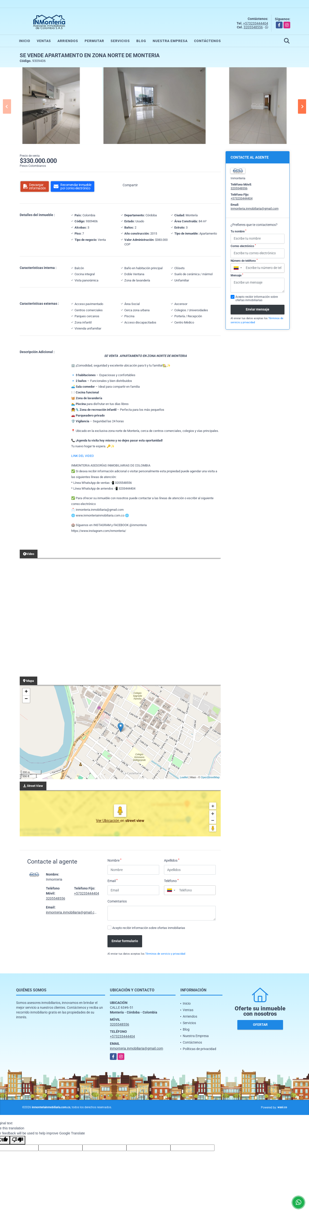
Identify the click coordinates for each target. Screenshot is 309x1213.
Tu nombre (238, 231)
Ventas (44, 41)
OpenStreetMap (210, 777)
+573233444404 (255, 23)
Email (112, 880)
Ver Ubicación (108, 820)
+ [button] (26, 692)
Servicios (120, 41)
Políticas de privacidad (199, 1049)
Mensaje (237, 275)
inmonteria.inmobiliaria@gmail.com (72, 912)
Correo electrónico (243, 246)
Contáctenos (207, 41)
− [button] (26, 699)
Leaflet (184, 777)
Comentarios (117, 901)
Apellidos (171, 860)
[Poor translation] (17, 1140)
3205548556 (253, 27)
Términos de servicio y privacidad (165, 953)
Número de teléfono (244, 260)
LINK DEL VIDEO (82, 456)
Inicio (24, 41)
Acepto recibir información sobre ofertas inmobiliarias (148, 928)
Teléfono (171, 880)
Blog (141, 41)
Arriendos (67, 41)
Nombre (114, 860)
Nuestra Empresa (170, 41)
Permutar (94, 41)
